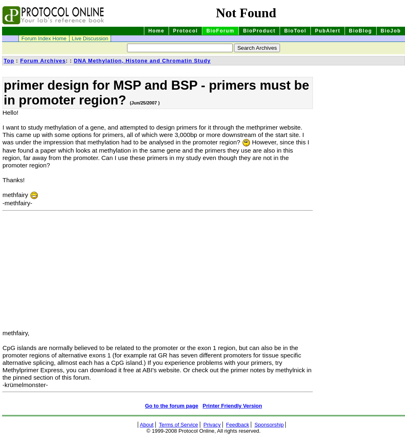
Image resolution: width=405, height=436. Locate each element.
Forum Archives (43, 61)
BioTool (295, 31)
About (146, 425)
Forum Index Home (44, 38)
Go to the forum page (171, 406)
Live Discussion (90, 38)
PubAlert (327, 31)
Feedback (237, 425)
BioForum (220, 31)
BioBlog (360, 31)
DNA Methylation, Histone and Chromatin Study (142, 61)
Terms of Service (178, 425)
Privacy (212, 425)
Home (156, 31)
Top (9, 61)
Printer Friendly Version (232, 406)
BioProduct (259, 31)
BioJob (391, 31)
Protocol (185, 31)
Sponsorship (269, 425)
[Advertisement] (71, 271)
